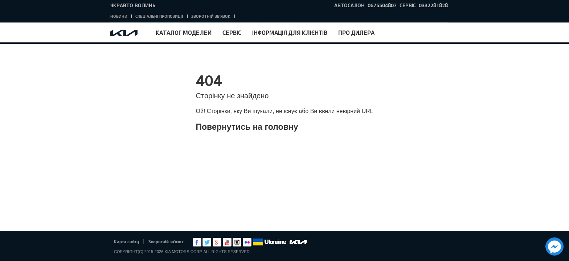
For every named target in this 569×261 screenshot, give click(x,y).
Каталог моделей (184, 32)
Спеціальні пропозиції (159, 16)
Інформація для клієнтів (289, 32)
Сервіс (231, 32)
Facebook (197, 242)
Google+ (217, 242)
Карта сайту (126, 241)
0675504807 (382, 5)
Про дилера (356, 32)
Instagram (237, 242)
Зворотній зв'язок (210, 16)
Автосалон (349, 5)
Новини (118, 16)
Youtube (227, 242)
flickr (247, 242)
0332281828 (433, 5)
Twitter (206, 242)
